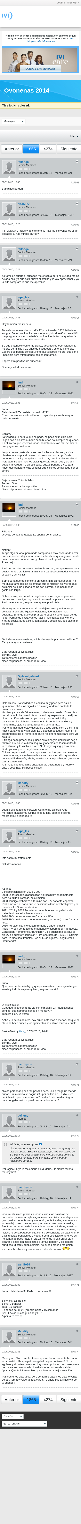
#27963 (75, 269)
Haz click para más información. (50, 40)
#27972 (75, 1136)
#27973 (75, 1208)
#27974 (75, 1285)
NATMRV (24, 204)
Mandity (23, 783)
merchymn (25, 1064)
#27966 (75, 525)
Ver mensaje (40, 1144)
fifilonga (23, 162)
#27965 (75, 403)
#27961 (75, 182)
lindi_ (21, 382)
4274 (48, 149)
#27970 (75, 977)
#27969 (75, 851)
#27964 (75, 318)
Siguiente (69, 149)
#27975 (75, 1352)
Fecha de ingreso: (28, 172)
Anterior (12, 149)
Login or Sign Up (68, 2)
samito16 (24, 1264)
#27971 (75, 1085)
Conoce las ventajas (40, 68)
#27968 (75, 803)
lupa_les (23, 297)
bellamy (23, 1115)
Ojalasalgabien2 (29, 676)
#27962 (75, 224)
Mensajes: (61, 172)
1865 (31, 149)
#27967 (75, 697)
